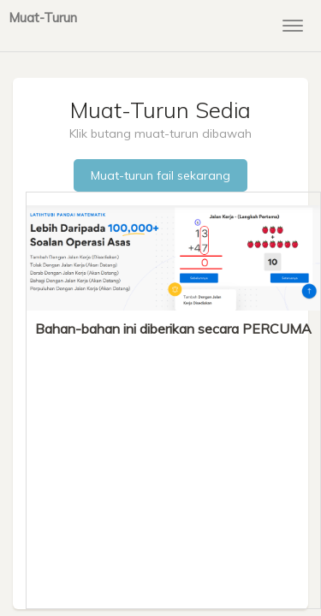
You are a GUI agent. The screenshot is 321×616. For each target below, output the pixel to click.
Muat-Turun (43, 17)
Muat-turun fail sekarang (160, 175)
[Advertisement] (173, 467)
